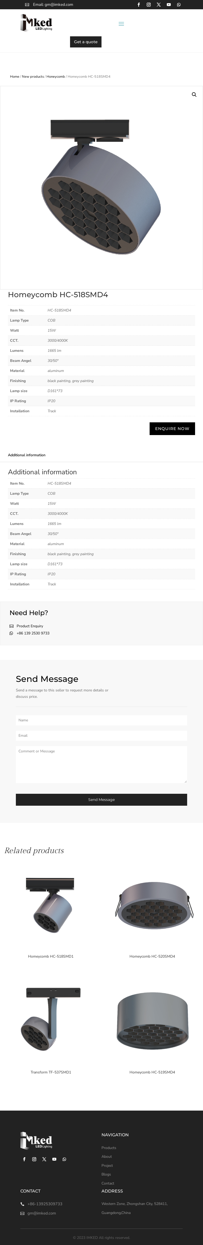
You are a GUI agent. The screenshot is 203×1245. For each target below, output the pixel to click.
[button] (194, 94)
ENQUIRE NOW (172, 428)
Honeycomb (56, 76)
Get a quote (86, 41)
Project (107, 1165)
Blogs (106, 1174)
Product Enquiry (30, 626)
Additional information (26, 455)
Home (14, 76)
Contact (108, 1183)
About (107, 1156)
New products (33, 76)
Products (109, 1147)
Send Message (101, 799)
